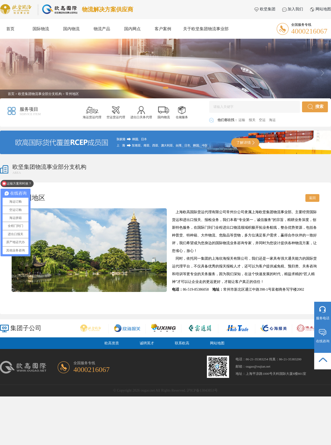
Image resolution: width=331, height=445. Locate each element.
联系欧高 (182, 343)
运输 (242, 120)
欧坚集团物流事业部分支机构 (40, 94)
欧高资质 (111, 343)
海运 (272, 120)
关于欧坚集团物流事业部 (206, 29)
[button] (165, 88)
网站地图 (320, 9)
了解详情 (245, 143)
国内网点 (132, 29)
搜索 (316, 106)
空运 (262, 120)
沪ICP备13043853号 (202, 390)
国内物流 (71, 29)
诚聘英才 (147, 343)
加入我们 (292, 9)
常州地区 (72, 94)
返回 (312, 198)
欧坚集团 (264, 9)
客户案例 (163, 29)
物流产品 (102, 29)
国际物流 (41, 29)
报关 (252, 120)
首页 (10, 29)
